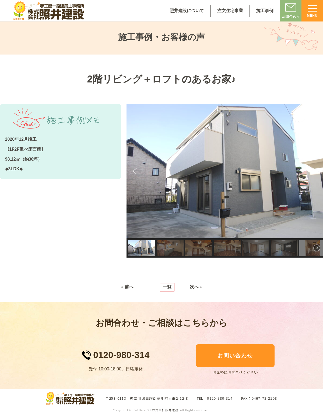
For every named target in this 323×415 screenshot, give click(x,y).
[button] (135, 171)
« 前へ (127, 286)
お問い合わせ (235, 356)
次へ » (196, 286)
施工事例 (264, 10)
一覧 (167, 287)
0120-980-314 (121, 355)
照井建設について (187, 10)
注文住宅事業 (230, 10)
